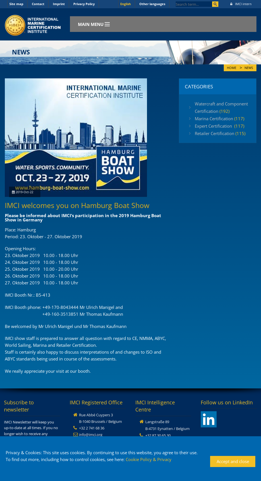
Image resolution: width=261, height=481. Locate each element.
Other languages (152, 4)
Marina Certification (219, 118)
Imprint (59, 4)
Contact (38, 4)
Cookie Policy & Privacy (148, 459)
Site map (16, 4)
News (249, 68)
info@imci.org (90, 434)
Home (231, 68)
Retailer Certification (220, 133)
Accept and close (233, 461)
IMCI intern (241, 4)
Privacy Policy (84, 4)
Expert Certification (219, 126)
